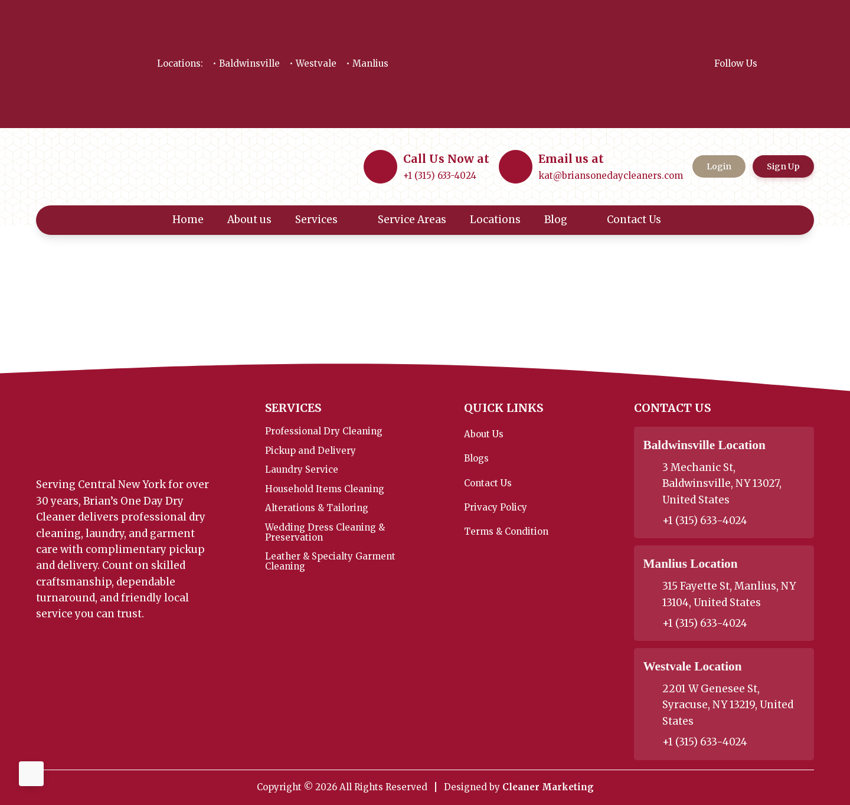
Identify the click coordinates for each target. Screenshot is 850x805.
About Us (484, 434)
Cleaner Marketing (548, 787)
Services (324, 219)
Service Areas (412, 219)
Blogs (476, 458)
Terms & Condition (506, 531)
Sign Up (783, 166)
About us (249, 219)
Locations (495, 219)
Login (719, 166)
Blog (564, 219)
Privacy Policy (495, 507)
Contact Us (642, 219)
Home (188, 219)
